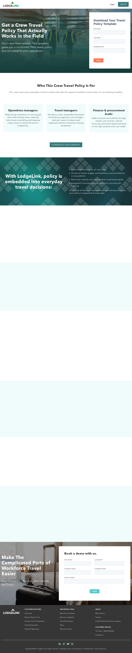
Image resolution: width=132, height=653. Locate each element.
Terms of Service (100, 649)
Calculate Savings (66, 621)
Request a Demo (66, 629)
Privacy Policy (77, 649)
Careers (98, 617)
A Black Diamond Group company (108, 621)
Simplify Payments (31, 625)
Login (112, 4)
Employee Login (65, 649)
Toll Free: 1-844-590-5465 (104, 631)
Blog (62, 625)
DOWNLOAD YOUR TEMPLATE (66, 145)
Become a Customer (67, 613)
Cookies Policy (88, 649)
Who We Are (100, 613)
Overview (28, 613)
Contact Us (99, 635)
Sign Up (123, 4)
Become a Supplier (67, 617)
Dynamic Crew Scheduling (34, 621)
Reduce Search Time (32, 617)
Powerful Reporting (32, 629)
